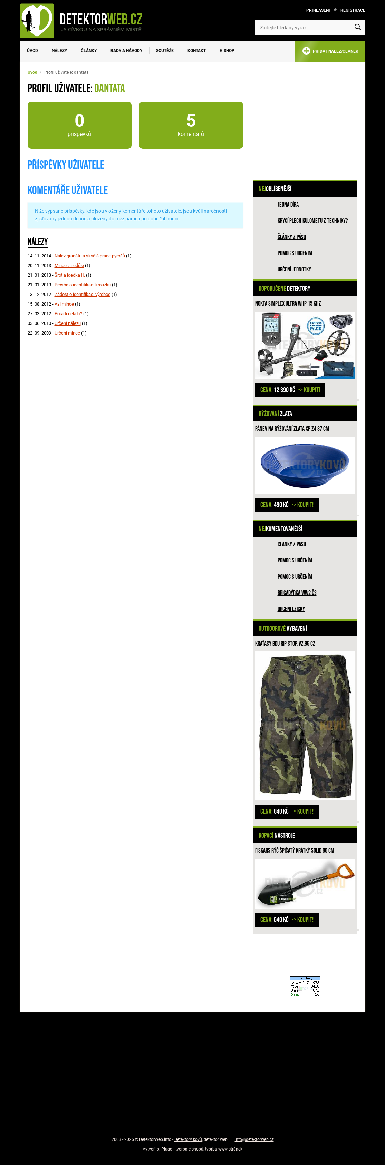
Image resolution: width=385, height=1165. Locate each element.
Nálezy (59, 50)
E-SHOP (227, 50)
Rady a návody (126, 50)
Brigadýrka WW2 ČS (297, 593)
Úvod (32, 50)
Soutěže (165, 50)
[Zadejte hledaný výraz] (310, 27)
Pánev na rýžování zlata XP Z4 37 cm (292, 428)
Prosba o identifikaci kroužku (83, 284)
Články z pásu (292, 237)
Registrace (352, 10)
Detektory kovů (188, 1139)
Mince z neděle (69, 265)
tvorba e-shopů (189, 1149)
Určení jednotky (294, 269)
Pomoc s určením (295, 253)
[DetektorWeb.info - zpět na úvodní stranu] (85, 20)
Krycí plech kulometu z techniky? (313, 221)
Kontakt (196, 50)
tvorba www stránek (223, 1149)
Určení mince (67, 333)
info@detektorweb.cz (254, 1139)
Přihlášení (318, 10)
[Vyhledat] (357, 27)
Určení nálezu (68, 323)
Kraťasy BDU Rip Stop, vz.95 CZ (285, 643)
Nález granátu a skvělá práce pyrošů (90, 255)
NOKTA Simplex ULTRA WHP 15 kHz (288, 303)
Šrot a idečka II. (70, 275)
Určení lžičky (291, 609)
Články (89, 50)
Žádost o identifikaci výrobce (82, 294)
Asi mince (64, 304)
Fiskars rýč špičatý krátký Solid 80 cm (294, 850)
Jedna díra (288, 204)
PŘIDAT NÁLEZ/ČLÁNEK (330, 52)
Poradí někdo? (68, 313)
